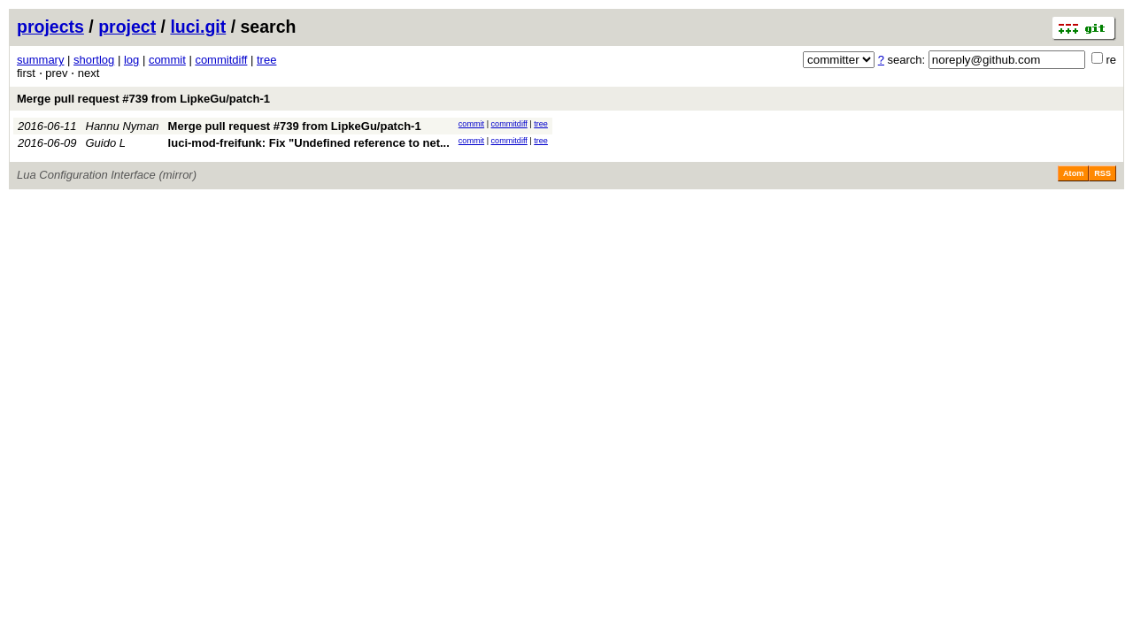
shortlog (93, 59)
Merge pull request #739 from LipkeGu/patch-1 (143, 98)
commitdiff (221, 59)
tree (266, 59)
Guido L (106, 143)
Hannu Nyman (122, 126)
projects (50, 26)
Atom (1073, 173)
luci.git (198, 26)
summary (40, 59)
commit (167, 59)
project (127, 26)
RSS (1102, 173)
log (131, 59)
